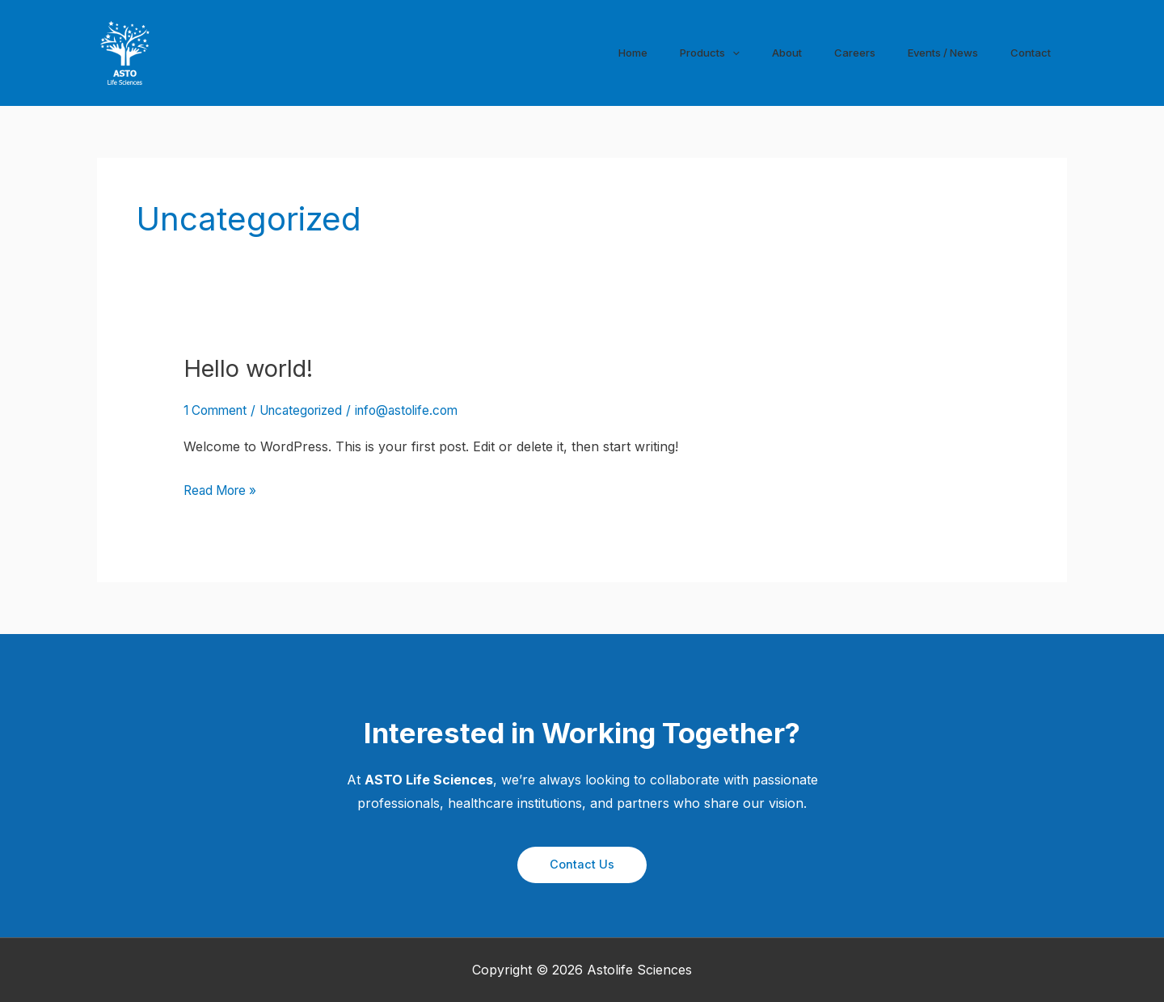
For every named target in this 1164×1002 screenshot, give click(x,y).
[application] (740, 52)
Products (714, 52)
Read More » (223, 491)
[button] (582, 864)
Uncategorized (310, 410)
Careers (853, 52)
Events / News (943, 52)
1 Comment (217, 410)
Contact (1032, 52)
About (789, 52)
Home (638, 52)
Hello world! (252, 368)
